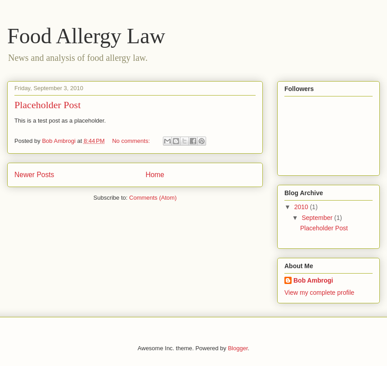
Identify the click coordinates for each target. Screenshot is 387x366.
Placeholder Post (47, 104)
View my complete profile (319, 292)
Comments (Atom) (152, 197)
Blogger (238, 348)
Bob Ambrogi (313, 280)
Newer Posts (34, 174)
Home (154, 174)
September (318, 217)
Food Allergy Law (86, 36)
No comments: (131, 140)
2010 (302, 206)
